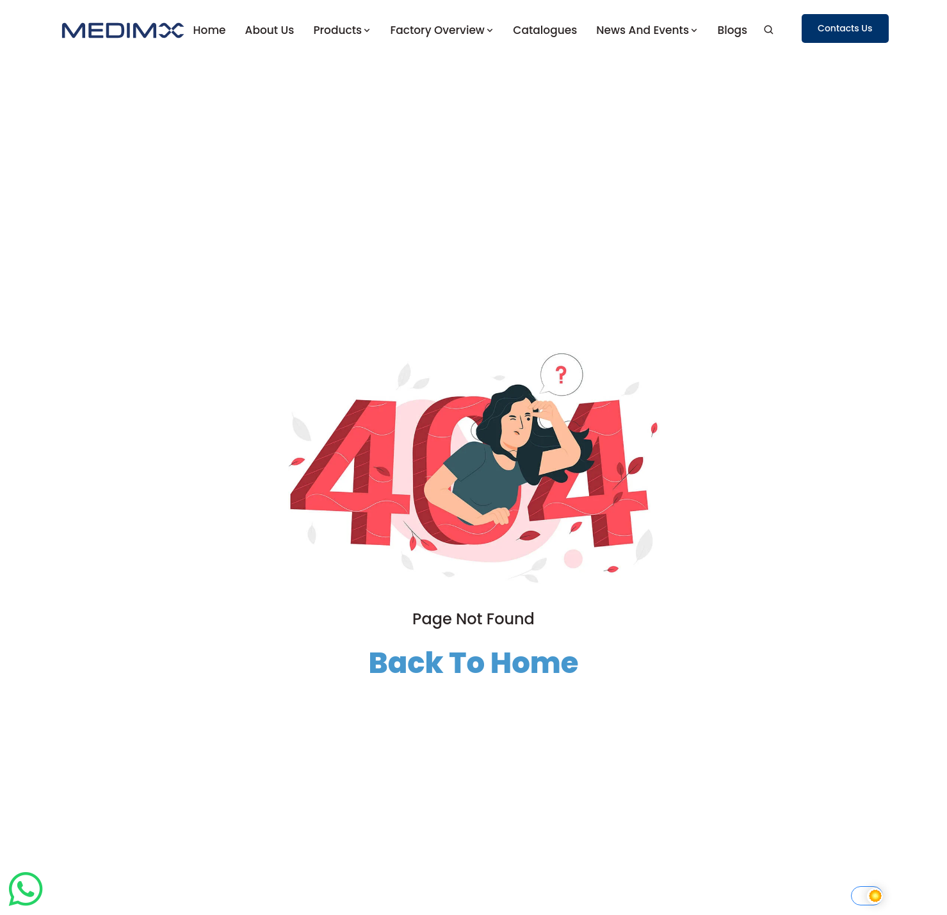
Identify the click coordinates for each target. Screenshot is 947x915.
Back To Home (473, 663)
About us (270, 30)
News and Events (647, 30)
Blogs (732, 30)
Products (342, 30)
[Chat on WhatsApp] (25, 905)
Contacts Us (845, 28)
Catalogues (545, 30)
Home (209, 30)
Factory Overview (442, 30)
